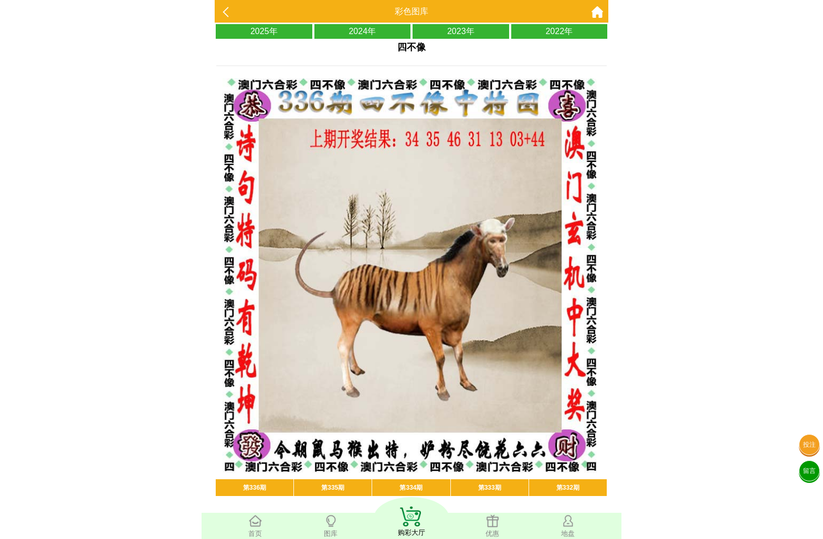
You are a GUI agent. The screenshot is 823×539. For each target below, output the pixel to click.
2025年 (264, 31)
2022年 (559, 31)
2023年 (460, 31)
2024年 (362, 31)
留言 (809, 471)
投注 (809, 444)
